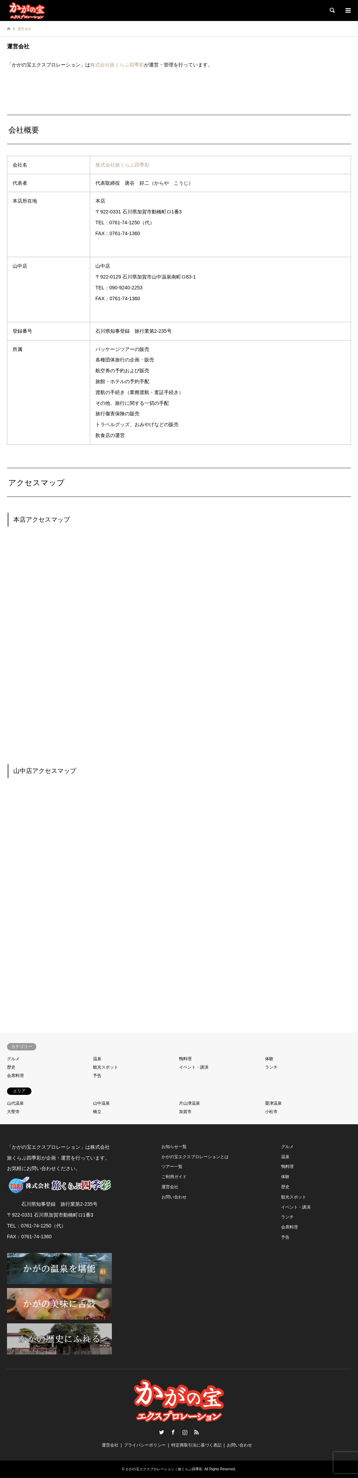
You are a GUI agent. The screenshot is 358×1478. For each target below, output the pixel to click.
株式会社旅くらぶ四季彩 (117, 65)
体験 (269, 1058)
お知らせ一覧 (174, 1146)
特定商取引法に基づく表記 (196, 1445)
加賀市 (185, 1111)
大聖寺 (13, 1111)
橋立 (97, 1111)
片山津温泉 (189, 1103)
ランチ (271, 1067)
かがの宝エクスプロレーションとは (195, 1156)
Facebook (173, 1432)
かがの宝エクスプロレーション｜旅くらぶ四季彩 (164, 1469)
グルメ (13, 1058)
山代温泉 (15, 1103)
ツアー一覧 (172, 1166)
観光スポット (105, 1067)
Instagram (184, 1432)
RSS (196, 1432)
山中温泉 (101, 1103)
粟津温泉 (273, 1103)
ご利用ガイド (174, 1176)
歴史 (11, 1067)
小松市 (271, 1111)
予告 (97, 1075)
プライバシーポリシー (145, 1445)
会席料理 (15, 1075)
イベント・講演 (193, 1067)
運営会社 (170, 1186)
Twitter (161, 1432)
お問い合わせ (174, 1197)
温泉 (97, 1058)
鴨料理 (185, 1058)
